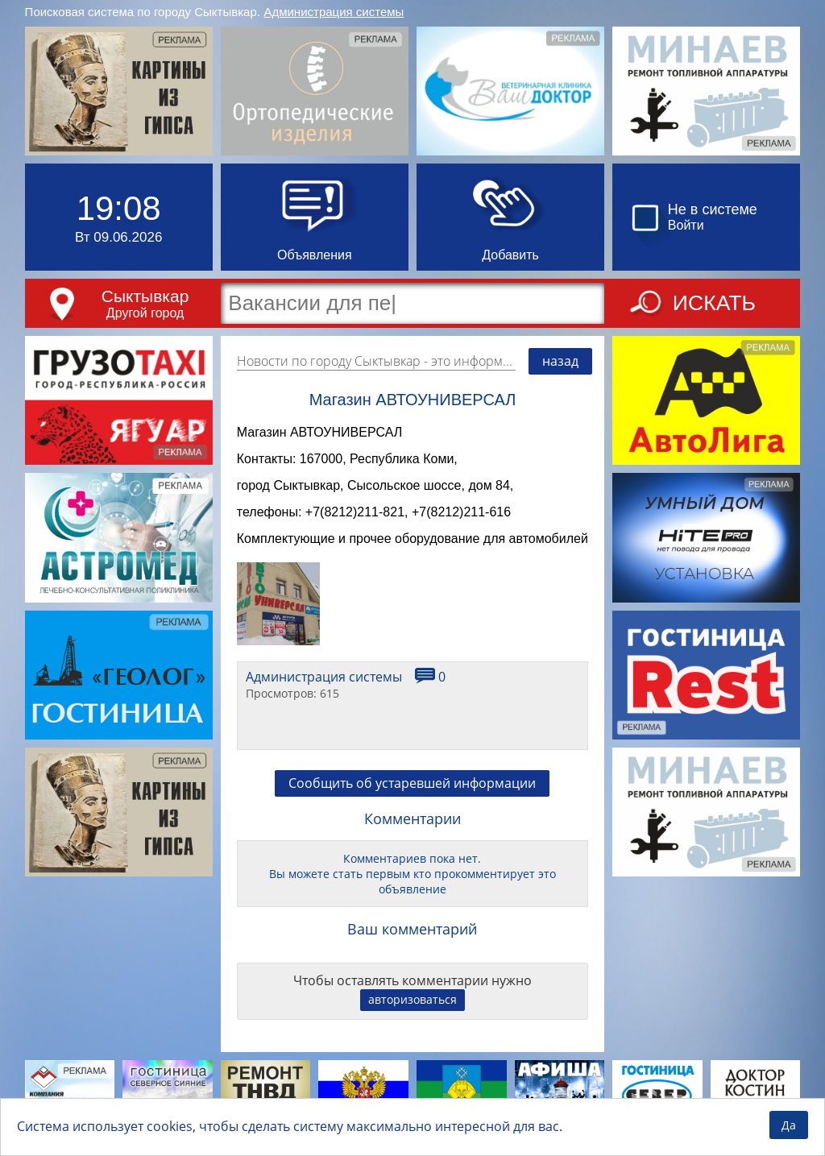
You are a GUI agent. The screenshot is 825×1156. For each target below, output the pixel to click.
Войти (686, 225)
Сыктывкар (145, 296)
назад (560, 361)
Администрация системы (333, 12)
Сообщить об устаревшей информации (412, 793)
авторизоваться (412, 1009)
